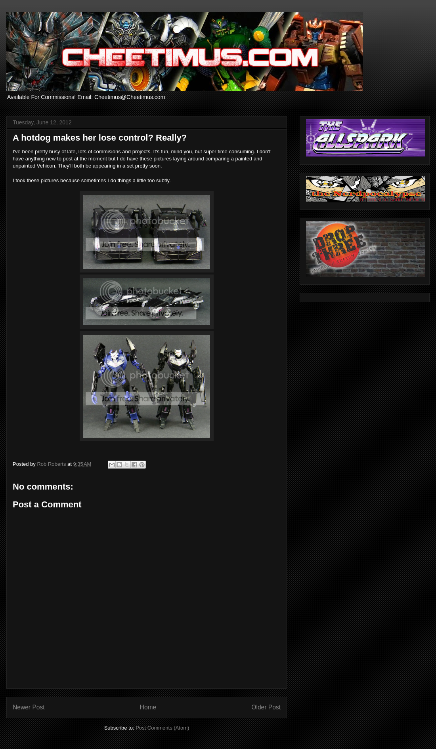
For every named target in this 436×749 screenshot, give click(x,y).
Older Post (266, 707)
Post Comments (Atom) (162, 728)
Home (148, 707)
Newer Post (29, 707)
